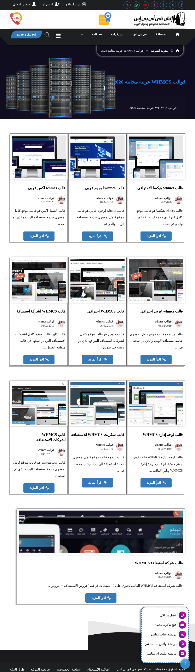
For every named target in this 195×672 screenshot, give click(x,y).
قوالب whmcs (163, 204)
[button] (181, 5)
